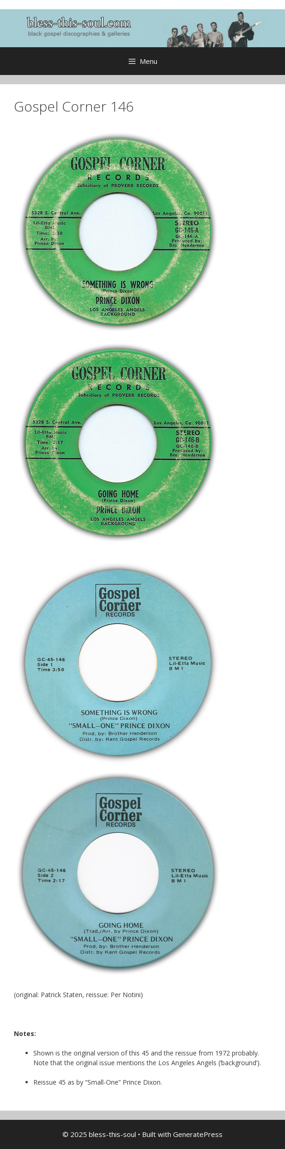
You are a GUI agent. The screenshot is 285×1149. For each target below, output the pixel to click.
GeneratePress (198, 1134)
